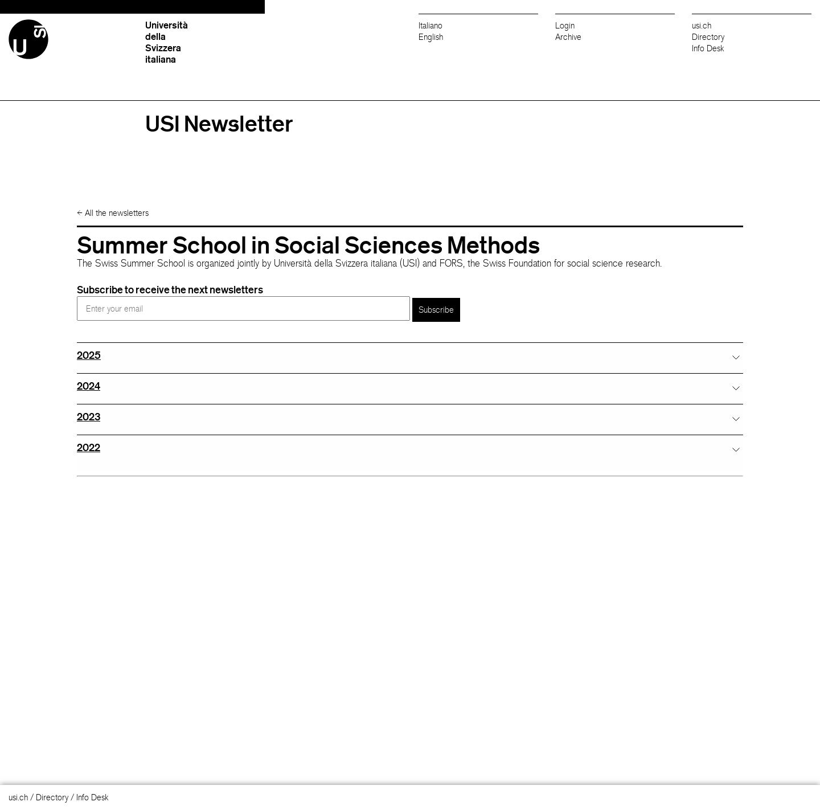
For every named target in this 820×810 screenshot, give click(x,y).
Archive (568, 36)
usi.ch (701, 25)
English (431, 36)
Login (565, 25)
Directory (708, 36)
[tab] (410, 355)
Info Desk (708, 48)
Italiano (430, 25)
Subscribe (436, 309)
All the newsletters (113, 212)
